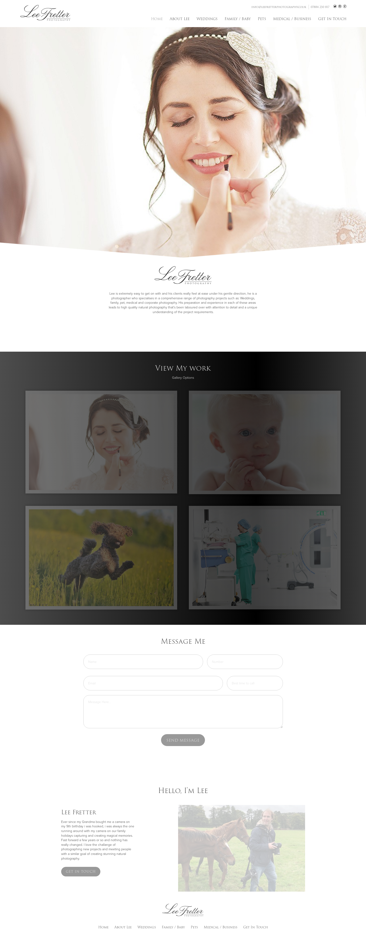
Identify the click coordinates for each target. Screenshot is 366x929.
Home (157, 19)
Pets (262, 19)
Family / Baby (238, 19)
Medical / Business (292, 19)
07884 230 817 (320, 7)
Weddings (207, 19)
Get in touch (81, 871)
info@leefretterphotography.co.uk (278, 7)
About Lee (180, 19)
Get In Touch (332, 19)
